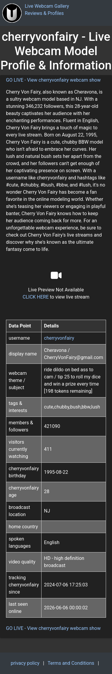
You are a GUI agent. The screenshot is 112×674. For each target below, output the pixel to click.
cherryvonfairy (59, 338)
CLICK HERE (36, 297)
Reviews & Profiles (44, 13)
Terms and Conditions (70, 663)
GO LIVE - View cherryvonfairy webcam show (53, 80)
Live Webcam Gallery (47, 6)
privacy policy (25, 663)
